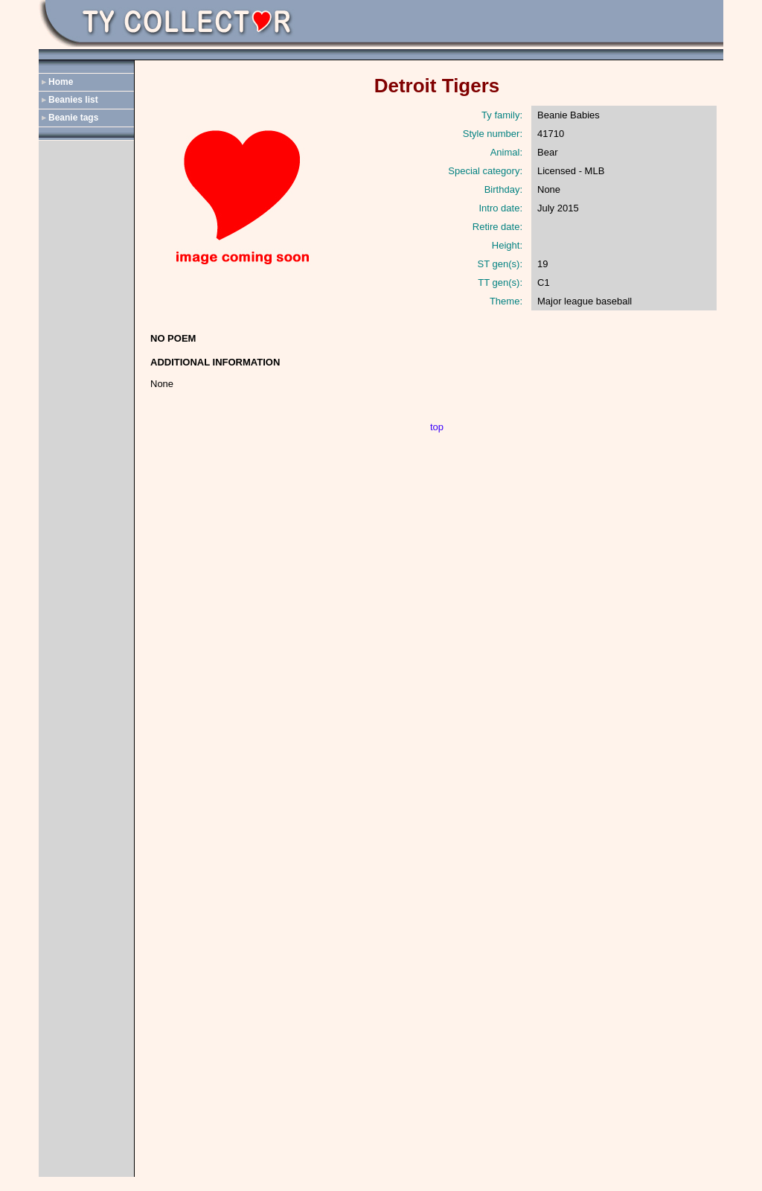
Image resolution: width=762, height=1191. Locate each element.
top (437, 426)
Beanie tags (73, 117)
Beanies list (73, 100)
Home (60, 82)
